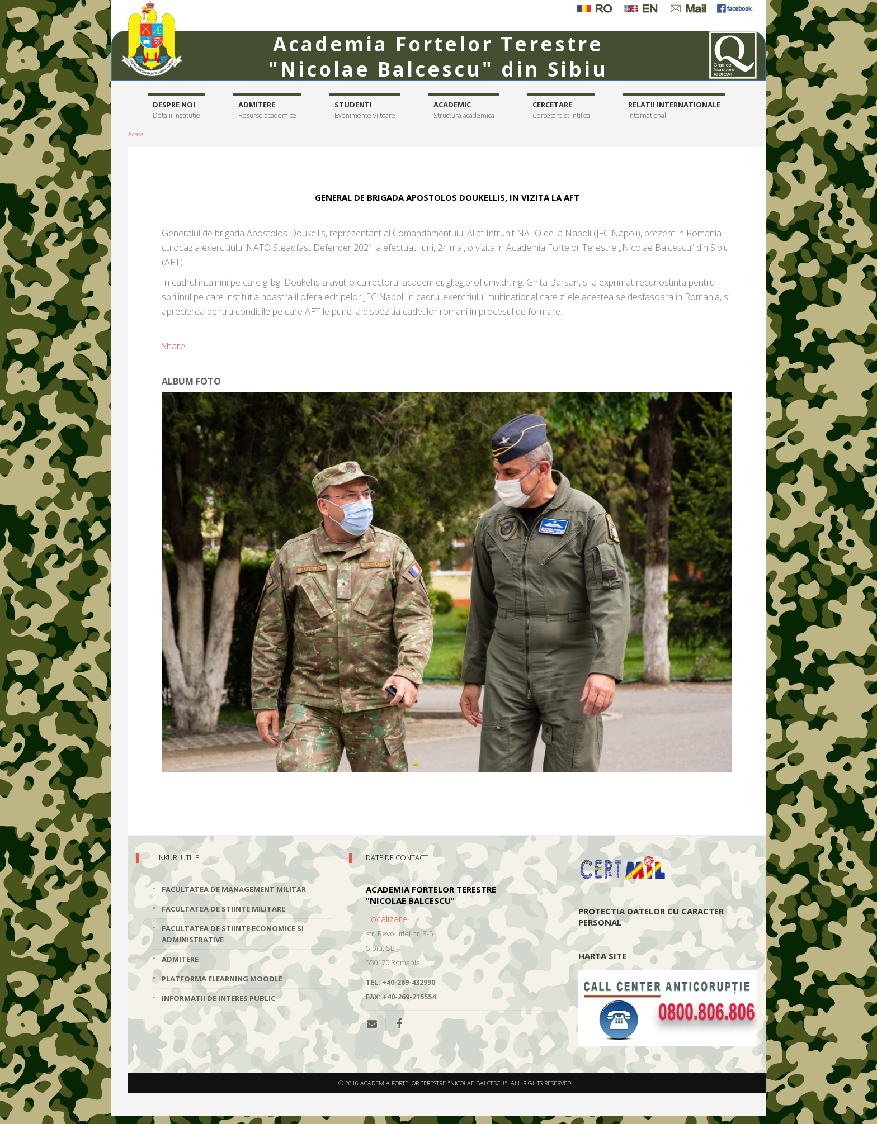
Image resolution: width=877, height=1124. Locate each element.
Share (173, 346)
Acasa (136, 134)
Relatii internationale (674, 110)
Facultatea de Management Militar (234, 889)
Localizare (386, 919)
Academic (463, 110)
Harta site (602, 955)
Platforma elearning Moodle (222, 979)
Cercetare (561, 110)
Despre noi (176, 110)
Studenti (364, 110)
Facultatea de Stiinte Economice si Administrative (233, 934)
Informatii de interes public (218, 998)
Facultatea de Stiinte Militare (223, 909)
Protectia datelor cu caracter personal (651, 916)
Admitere (267, 110)
